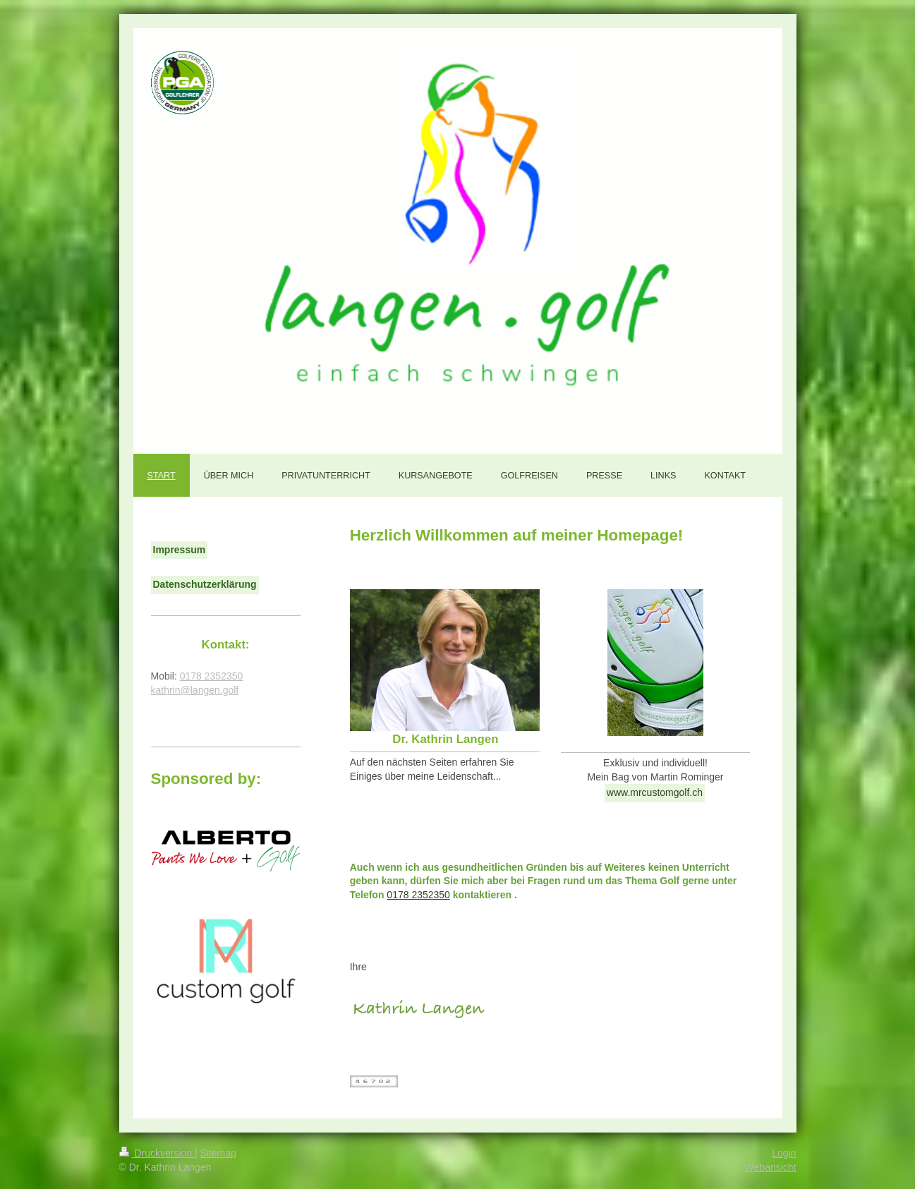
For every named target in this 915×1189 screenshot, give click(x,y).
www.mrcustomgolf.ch (655, 792)
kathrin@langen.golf (195, 690)
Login (784, 1153)
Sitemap (218, 1153)
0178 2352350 (418, 894)
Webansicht (770, 1167)
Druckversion (157, 1153)
